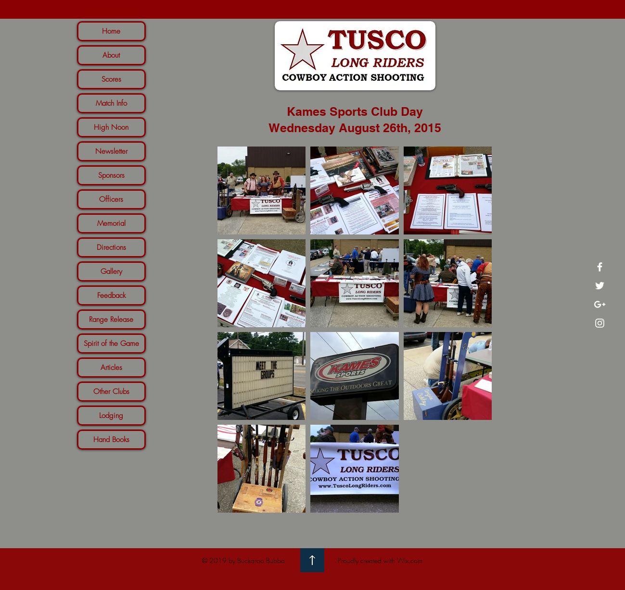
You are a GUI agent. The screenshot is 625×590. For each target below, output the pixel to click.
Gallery (111, 271)
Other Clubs (111, 391)
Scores (111, 79)
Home (111, 31)
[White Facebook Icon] (600, 267)
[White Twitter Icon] (600, 286)
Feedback (111, 295)
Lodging (111, 415)
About (111, 55)
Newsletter (111, 151)
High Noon (111, 127)
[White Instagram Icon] (600, 323)
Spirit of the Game (111, 343)
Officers (111, 199)
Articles (111, 367)
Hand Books (111, 439)
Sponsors (111, 175)
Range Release (111, 319)
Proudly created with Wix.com (380, 560)
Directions (111, 247)
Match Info (111, 103)
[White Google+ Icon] (600, 304)
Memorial (111, 223)
